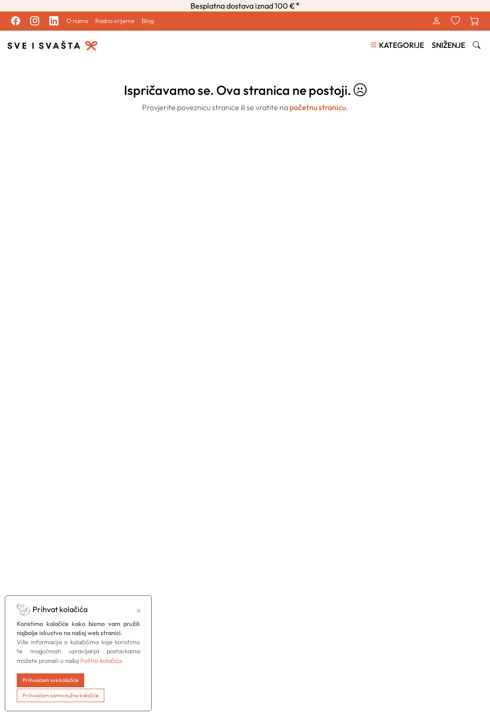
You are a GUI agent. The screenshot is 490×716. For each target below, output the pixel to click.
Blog (148, 20)
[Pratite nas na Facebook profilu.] (15, 21)
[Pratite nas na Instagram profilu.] (34, 21)
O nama (77, 20)
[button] (397, 45)
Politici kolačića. (101, 660)
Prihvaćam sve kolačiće (50, 680)
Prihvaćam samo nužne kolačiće (60, 695)
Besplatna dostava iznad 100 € (245, 6)
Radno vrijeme (114, 20)
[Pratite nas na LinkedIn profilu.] (53, 21)
